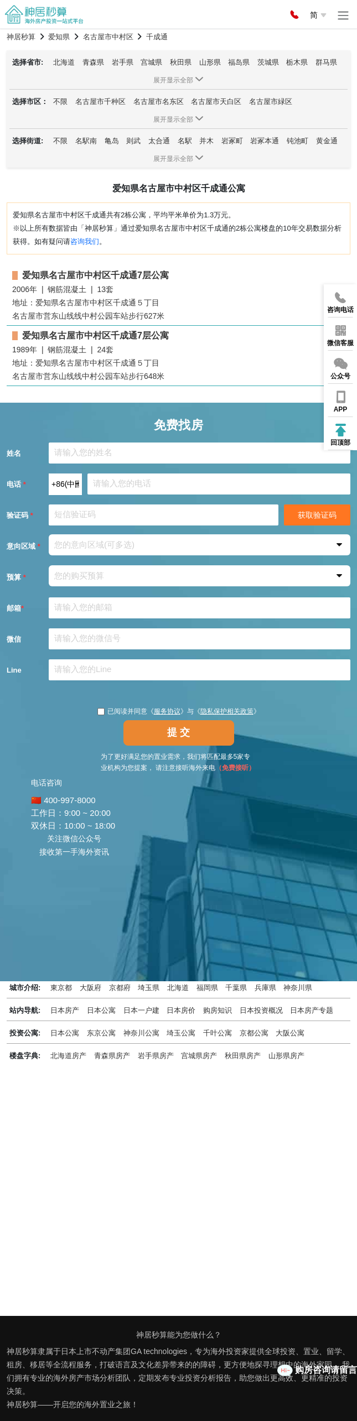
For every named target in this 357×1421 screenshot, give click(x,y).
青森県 (93, 62)
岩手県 (122, 62)
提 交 (178, 732)
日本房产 (64, 1010)
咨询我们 (84, 241)
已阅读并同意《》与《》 (178, 711)
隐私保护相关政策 (226, 711)
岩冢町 (232, 141)
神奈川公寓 (141, 1033)
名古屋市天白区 (216, 101)
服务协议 (167, 711)
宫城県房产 (199, 1056)
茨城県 (268, 62)
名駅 (185, 141)
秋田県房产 (243, 1056)
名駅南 (86, 141)
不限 (60, 101)
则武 (133, 141)
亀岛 (112, 141)
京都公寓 (254, 1033)
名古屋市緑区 (270, 101)
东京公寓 (101, 1033)
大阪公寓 (290, 1033)
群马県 (326, 62)
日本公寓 (101, 1010)
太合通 (159, 141)
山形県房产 (286, 1056)
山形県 (210, 62)
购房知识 (217, 1010)
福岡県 (207, 987)
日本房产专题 (311, 1010)
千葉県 (236, 987)
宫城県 (151, 62)
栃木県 (297, 62)
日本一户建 (141, 1010)
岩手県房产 (156, 1056)
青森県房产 (112, 1056)
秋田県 (181, 62)
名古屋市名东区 (158, 101)
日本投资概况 (261, 1010)
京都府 (120, 987)
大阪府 (90, 987)
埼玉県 (148, 987)
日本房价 (181, 1010)
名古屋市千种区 (100, 101)
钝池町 (297, 141)
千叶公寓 (217, 1033)
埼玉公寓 (181, 1033)
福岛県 (239, 62)
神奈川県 (297, 987)
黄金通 (327, 141)
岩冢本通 (264, 141)
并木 (206, 141)
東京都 (61, 987)
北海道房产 (68, 1056)
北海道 (64, 62)
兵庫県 (265, 987)
